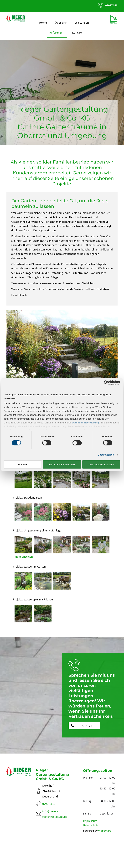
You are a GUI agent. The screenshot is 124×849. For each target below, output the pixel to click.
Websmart (104, 830)
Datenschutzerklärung (85, 422)
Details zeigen (106, 454)
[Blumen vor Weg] (100, 544)
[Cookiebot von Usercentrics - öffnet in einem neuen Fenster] (106, 382)
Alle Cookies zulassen (101, 464)
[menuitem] (44, 23)
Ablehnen (22, 464)
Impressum (90, 821)
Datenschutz (90, 825)
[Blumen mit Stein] (100, 512)
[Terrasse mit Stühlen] (100, 479)
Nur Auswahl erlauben (62, 464)
